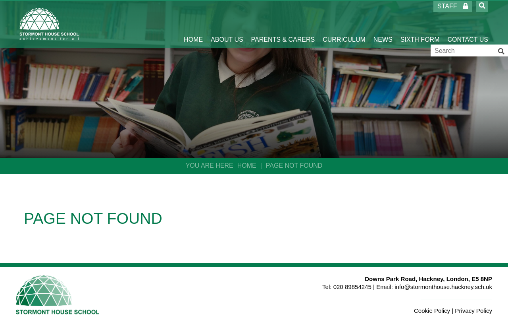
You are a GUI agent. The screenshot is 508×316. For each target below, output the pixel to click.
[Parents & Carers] (283, 24)
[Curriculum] (344, 24)
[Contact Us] (467, 24)
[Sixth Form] (420, 24)
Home (246, 165)
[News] (382, 24)
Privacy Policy (473, 310)
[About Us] (227, 24)
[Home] (49, 24)
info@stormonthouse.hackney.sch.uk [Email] (443, 286)
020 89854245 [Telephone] (352, 286)
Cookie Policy (432, 310)
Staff (452, 6)
